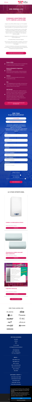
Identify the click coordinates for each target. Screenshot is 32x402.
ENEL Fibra (16, 370)
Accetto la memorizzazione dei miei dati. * (16, 178)
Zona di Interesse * (9, 157)
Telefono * (7, 147)
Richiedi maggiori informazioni (16, 53)
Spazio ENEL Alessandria (16, 384)
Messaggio (7, 162)
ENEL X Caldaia (16, 363)
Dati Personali (16, 177)
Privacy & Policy (16, 172)
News (16, 343)
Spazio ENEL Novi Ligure (16, 378)
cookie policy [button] (12, 391)
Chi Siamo (16, 339)
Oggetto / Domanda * (10, 152)
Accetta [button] (21, 398)
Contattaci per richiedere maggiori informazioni (16, 103)
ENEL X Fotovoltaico (16, 367)
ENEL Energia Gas (16, 361)
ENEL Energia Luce (16, 359)
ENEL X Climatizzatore (16, 365)
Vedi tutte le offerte (16, 299)
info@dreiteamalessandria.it (16, 121)
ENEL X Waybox (16, 368)
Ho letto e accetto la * (16, 174)
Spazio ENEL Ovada (16, 380)
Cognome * (7, 138)
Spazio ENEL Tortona (16, 382)
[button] (31, 387)
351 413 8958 (16, 118)
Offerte (16, 341)
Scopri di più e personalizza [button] (21, 400)
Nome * (6, 133)
